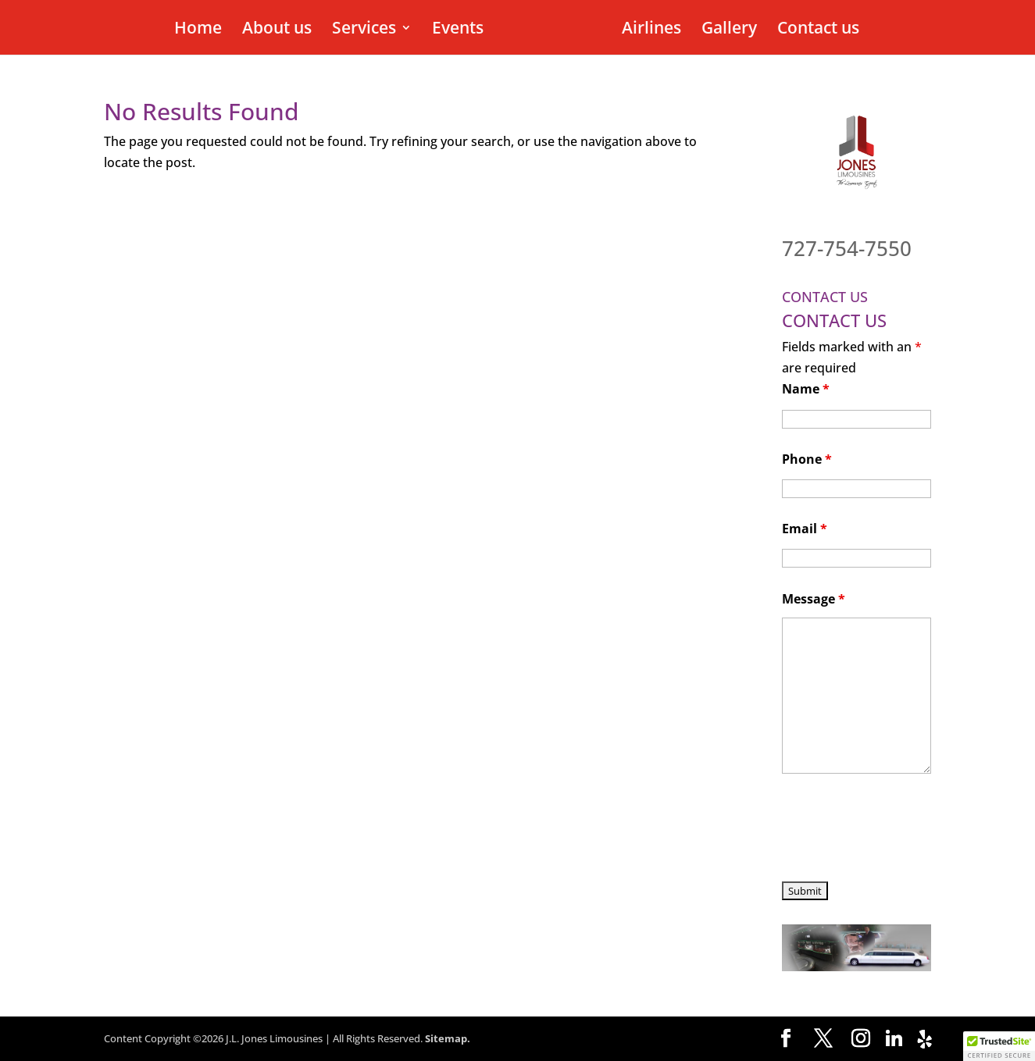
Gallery (727, 30)
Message (813, 598)
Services (366, 30)
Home (200, 30)
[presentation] (900, 829)
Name (806, 388)
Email (804, 528)
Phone (807, 459)
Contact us (816, 30)
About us (279, 30)
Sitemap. (447, 1038)
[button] (999, 1046)
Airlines (649, 30)
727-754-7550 (847, 248)
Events (460, 30)
